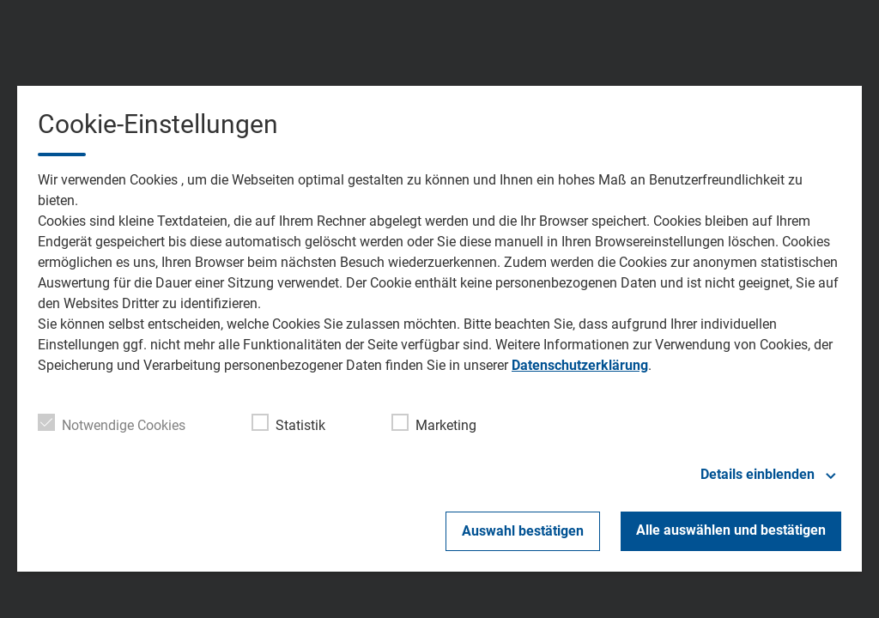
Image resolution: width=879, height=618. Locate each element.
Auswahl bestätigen (523, 531)
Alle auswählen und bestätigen (731, 530)
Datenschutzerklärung (580, 365)
